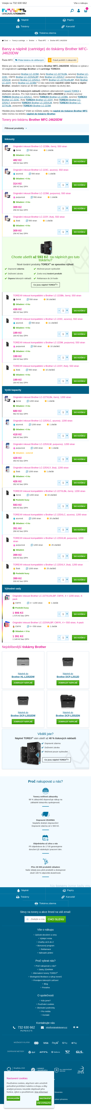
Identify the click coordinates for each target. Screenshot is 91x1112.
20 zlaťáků (54, 526)
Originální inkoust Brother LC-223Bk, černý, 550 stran (40, 154)
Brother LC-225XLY (54, 85)
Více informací (41, 1092)
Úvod (6, 48)
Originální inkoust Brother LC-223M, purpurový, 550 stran (42, 201)
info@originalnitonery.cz (56, 1035)
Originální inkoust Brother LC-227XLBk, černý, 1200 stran (42, 405)
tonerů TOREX (71, 99)
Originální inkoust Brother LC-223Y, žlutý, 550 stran (39, 225)
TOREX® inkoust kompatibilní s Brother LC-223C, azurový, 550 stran (48, 327)
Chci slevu (56, 927)
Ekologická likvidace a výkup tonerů (46, 985)
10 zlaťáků (55, 354)
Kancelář (68, 34)
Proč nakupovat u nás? (46, 974)
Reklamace (46, 957)
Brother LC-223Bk (27, 91)
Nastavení (45, 1098)
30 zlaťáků (51, 307)
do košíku (79, 169)
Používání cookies (46, 1012)
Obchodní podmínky (46, 1016)
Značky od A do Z (46, 950)
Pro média (45, 1019)
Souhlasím (13, 1098)
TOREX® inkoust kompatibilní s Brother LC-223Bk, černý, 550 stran (47, 303)
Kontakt (45, 1023)
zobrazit (23, 691)
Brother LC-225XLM (37, 111)
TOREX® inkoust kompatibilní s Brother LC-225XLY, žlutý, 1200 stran (48, 572)
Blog (46, 992)
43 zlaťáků (52, 503)
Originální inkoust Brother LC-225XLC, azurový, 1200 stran (42, 428)
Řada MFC (42, 48)
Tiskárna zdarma (45, 41)
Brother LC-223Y (39, 108)
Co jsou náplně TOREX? (45, 292)
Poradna (46, 995)
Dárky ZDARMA (46, 977)
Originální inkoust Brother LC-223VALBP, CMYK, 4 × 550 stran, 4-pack (48, 630)
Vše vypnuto (44, 1103)
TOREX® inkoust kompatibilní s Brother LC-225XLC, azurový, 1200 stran (50, 522)
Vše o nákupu (81, 3)
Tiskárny (22, 34)
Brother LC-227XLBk (56, 82)
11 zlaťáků (53, 331)
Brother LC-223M (30, 82)
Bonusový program (46, 953)
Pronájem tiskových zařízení (46, 988)
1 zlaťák (49, 158)
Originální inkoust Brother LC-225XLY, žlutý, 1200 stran (41, 475)
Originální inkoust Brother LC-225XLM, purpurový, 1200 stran (44, 452)
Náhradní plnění (46, 961)
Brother (31, 48)
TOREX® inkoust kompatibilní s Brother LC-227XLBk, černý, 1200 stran (49, 499)
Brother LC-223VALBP (27, 85)
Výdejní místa (46, 946)
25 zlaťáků (56, 553)
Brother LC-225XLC (30, 88)
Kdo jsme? (46, 1008)
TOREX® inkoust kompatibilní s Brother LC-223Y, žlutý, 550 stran (46, 374)
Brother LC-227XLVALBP (61, 88)
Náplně (23, 28)
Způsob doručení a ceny (46, 943)
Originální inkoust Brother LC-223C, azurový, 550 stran (40, 178)
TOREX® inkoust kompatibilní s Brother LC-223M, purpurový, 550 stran (49, 350)
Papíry (68, 28)
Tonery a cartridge (18, 48)
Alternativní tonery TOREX (46, 981)
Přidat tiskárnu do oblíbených (29, 68)
